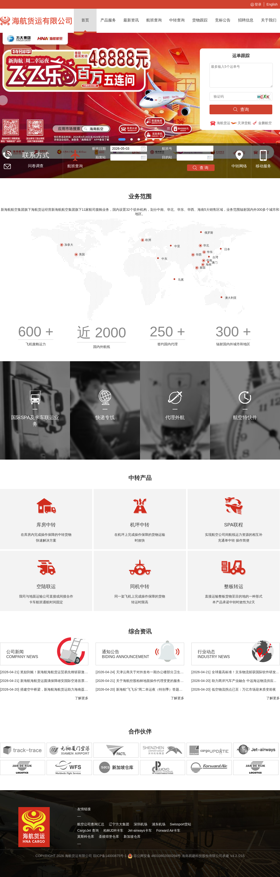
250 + (167, 331)
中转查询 (177, 20)
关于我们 (268, 20)
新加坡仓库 (132, 836)
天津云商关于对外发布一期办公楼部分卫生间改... (153, 672)
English (272, 4)
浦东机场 (158, 824)
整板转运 (233, 586)
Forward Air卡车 (168, 830)
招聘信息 (245, 20)
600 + (36, 331)
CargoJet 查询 (88, 830)
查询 (241, 109)
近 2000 (101, 332)
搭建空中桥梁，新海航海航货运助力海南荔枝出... (57, 689)
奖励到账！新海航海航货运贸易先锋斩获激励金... (57, 672)
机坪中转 (139, 524)
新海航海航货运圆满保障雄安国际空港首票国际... (57, 681)
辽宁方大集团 (119, 824)
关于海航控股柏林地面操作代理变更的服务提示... (153, 681)
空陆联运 (46, 586)
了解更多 (81, 698)
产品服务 (108, 20)
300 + (233, 331)
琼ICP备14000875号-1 (110, 856)
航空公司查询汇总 (90, 824)
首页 (85, 20)
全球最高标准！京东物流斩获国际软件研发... (245, 672)
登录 (255, 4)
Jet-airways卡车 (140, 830)
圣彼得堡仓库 (109, 836)
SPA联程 (233, 524)
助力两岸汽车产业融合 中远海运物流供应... (244, 681)
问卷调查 (35, 166)
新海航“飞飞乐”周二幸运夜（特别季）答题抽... (150, 689)
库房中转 (46, 524)
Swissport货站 (180, 824)
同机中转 (139, 586)
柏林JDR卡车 (113, 830)
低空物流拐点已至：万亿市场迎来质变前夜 (244, 689)
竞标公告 (223, 20)
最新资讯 (131, 20)
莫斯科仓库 (85, 836)
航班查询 (154, 20)
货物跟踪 (200, 20)
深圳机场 (140, 824)
